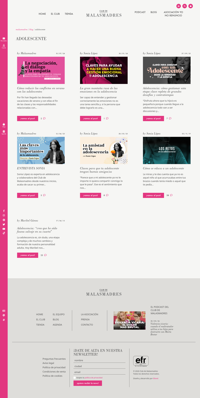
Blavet (155, 378)
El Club (55, 13)
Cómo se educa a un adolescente (163, 168)
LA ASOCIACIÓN (89, 314)
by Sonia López (89, 53)
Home (42, 13)
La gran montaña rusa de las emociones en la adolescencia (99, 89)
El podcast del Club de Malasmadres (160, 310)
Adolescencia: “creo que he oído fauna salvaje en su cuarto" (37, 229)
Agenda (57, 324)
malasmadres (22, 29)
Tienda (69, 13)
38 (169, 195)
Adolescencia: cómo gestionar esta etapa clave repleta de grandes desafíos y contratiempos (164, 91)
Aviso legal (48, 363)
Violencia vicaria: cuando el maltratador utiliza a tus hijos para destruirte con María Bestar (162, 329)
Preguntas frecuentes (54, 358)
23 (44, 255)
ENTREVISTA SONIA (31, 168)
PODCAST (140, 12)
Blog (154, 12)
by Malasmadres (26, 53)
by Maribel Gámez (27, 220)
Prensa (85, 319)
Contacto (87, 324)
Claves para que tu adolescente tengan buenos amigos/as (99, 170)
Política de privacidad (54, 367)
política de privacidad (93, 377)
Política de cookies (52, 375)
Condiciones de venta (54, 371)
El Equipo (59, 314)
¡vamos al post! (27, 118)
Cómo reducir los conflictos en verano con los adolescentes (40, 89)
